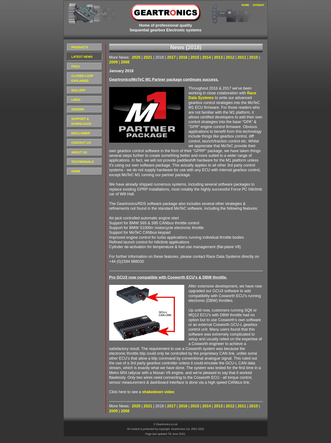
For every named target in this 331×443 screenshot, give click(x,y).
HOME (245, 5)
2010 (254, 57)
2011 (242, 57)
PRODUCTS (79, 47)
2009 (114, 62)
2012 (230, 57)
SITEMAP (258, 5)
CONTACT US (81, 142)
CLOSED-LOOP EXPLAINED (82, 78)
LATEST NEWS (82, 56)
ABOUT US (79, 152)
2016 (183, 57)
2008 (125, 62)
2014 (207, 57)
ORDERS (77, 109)
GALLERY (78, 90)
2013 (219, 57)
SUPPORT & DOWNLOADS (81, 121)
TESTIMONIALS (82, 161)
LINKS (75, 99)
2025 (137, 57)
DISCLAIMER (80, 133)
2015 (195, 57)
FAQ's (75, 66)
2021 (148, 57)
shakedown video (158, 392)
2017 (172, 57)
